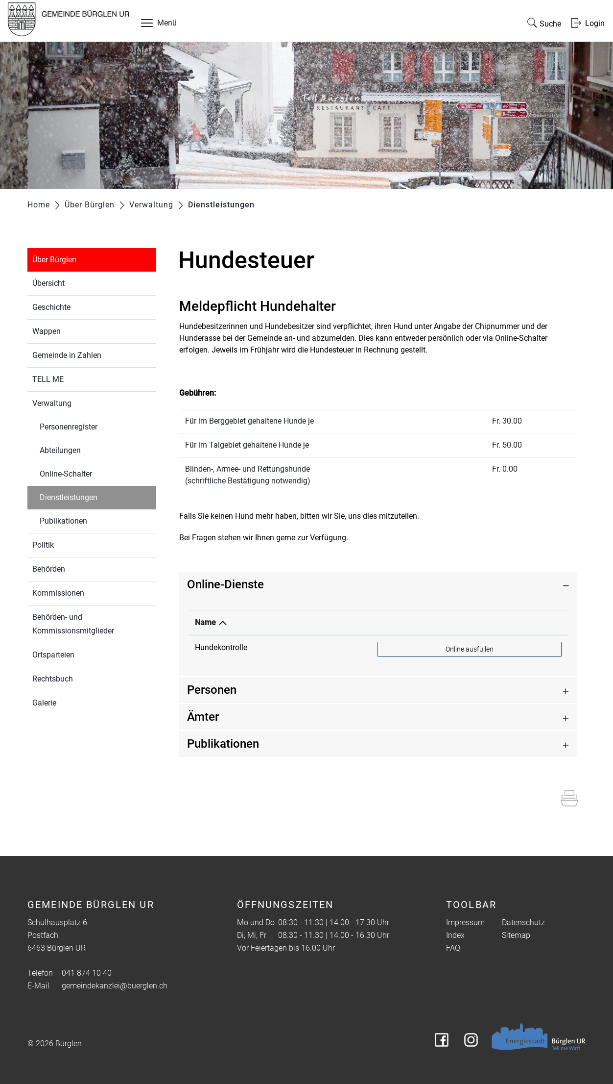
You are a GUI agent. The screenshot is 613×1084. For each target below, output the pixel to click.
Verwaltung (51, 403)
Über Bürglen (54, 259)
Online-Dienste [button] (225, 584)
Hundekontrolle (221, 647)
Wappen (46, 331)
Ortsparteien (53, 654)
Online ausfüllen (470, 648)
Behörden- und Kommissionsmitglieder (73, 623)
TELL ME (48, 379)
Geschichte (51, 307)
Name (205, 622)
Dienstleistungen (91, 496)
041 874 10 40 (87, 973)
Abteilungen (60, 450)
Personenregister (68, 426)
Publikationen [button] (223, 744)
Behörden (48, 569)
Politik (43, 545)
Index (455, 935)
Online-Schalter (66, 474)
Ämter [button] (203, 717)
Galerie (44, 702)
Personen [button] (211, 690)
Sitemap (516, 935)
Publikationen (63, 521)
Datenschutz (523, 922)
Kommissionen (58, 593)
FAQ (453, 948)
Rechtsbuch (52, 678)
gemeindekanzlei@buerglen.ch (114, 985)
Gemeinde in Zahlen (66, 355)
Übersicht (48, 283)
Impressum (465, 922)
